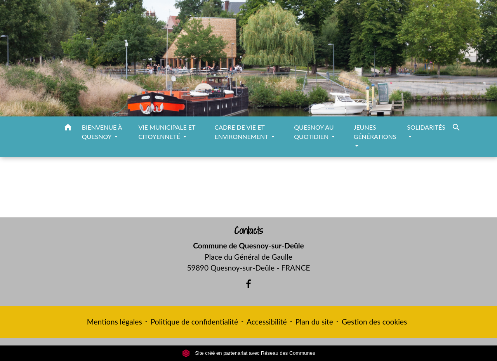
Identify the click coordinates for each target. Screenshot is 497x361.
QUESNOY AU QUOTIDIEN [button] (314, 131)
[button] (68, 128)
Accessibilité (267, 321)
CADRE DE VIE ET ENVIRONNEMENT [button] (242, 131)
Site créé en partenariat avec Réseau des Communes (248, 353)
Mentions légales (114, 321)
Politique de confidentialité (194, 321)
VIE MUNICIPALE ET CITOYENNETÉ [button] (166, 131)
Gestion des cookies (374, 321)
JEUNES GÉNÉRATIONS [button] (375, 131)
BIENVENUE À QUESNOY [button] (102, 131)
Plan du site (314, 321)
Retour (248, 190)
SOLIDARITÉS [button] (426, 127)
